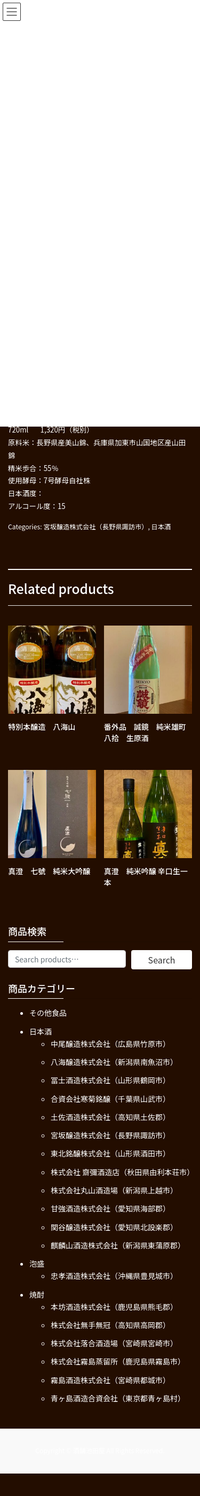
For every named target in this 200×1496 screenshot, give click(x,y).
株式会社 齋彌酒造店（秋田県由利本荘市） (122, 1172)
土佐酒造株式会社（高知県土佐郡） (110, 1117)
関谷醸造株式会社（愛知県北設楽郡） (114, 1227)
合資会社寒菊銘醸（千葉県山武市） (110, 1098)
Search (161, 959)
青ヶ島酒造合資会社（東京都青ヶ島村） (118, 1398)
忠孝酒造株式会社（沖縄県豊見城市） (114, 1275)
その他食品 (48, 1012)
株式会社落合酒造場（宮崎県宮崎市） (114, 1343)
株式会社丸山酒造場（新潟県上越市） (114, 1190)
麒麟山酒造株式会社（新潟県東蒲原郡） (118, 1245)
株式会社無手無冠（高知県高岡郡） (110, 1325)
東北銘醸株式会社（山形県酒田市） (110, 1153)
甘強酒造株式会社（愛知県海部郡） (110, 1208)
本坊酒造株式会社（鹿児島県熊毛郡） (114, 1306)
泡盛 (36, 1263)
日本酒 (161, 526)
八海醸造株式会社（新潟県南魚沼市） (114, 1062)
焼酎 (36, 1294)
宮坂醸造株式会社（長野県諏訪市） (95, 526)
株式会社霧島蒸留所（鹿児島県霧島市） (118, 1361)
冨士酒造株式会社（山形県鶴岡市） (110, 1080)
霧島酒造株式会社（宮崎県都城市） (110, 1380)
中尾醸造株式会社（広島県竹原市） (110, 1043)
